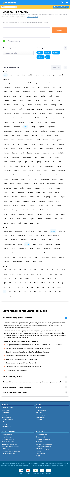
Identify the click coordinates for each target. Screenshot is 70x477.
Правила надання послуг (43, 446)
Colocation (39, 419)
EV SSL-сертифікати (8, 442)
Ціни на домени (32, 17)
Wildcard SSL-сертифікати (9, 444)
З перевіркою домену (8, 437)
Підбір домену (6, 410)
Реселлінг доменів (7, 419)
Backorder (5, 424)
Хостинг (38, 407)
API (3, 422)
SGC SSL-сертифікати (8, 449)
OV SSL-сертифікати (8, 439)
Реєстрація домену (7, 407)
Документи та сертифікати (44, 444)
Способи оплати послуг (43, 439)
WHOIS (38, 456)
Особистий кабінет (61, 7)
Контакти (39, 442)
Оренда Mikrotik (40, 417)
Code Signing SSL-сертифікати (11, 451)
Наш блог (39, 451)
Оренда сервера (41, 415)
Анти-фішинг (5, 412)
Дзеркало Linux (40, 453)
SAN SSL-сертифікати (8, 453)
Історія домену (6, 426)
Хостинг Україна (41, 410)
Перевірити (59, 30)
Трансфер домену (7, 417)
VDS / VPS (39, 412)
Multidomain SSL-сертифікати (10, 446)
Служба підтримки (41, 434)
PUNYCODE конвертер (42, 449)
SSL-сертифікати (7, 434)
